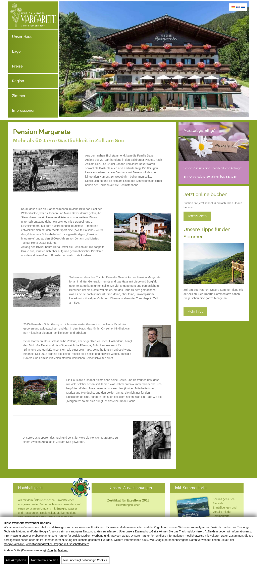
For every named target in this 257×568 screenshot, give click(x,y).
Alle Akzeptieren (16, 560)
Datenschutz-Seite (146, 531)
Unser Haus (22, 37)
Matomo (63, 550)
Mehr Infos (195, 311)
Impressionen (24, 110)
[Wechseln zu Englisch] (238, 6)
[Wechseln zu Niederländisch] (243, 6)
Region (18, 81)
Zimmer (18, 96)
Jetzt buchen (197, 216)
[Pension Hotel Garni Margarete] (33, 27)
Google (51, 550)
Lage (16, 51)
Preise (17, 66)
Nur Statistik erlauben (44, 560)
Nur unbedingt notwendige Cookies (85, 560)
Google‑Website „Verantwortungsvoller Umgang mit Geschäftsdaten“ (46, 544)
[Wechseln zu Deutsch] (233, 6)
